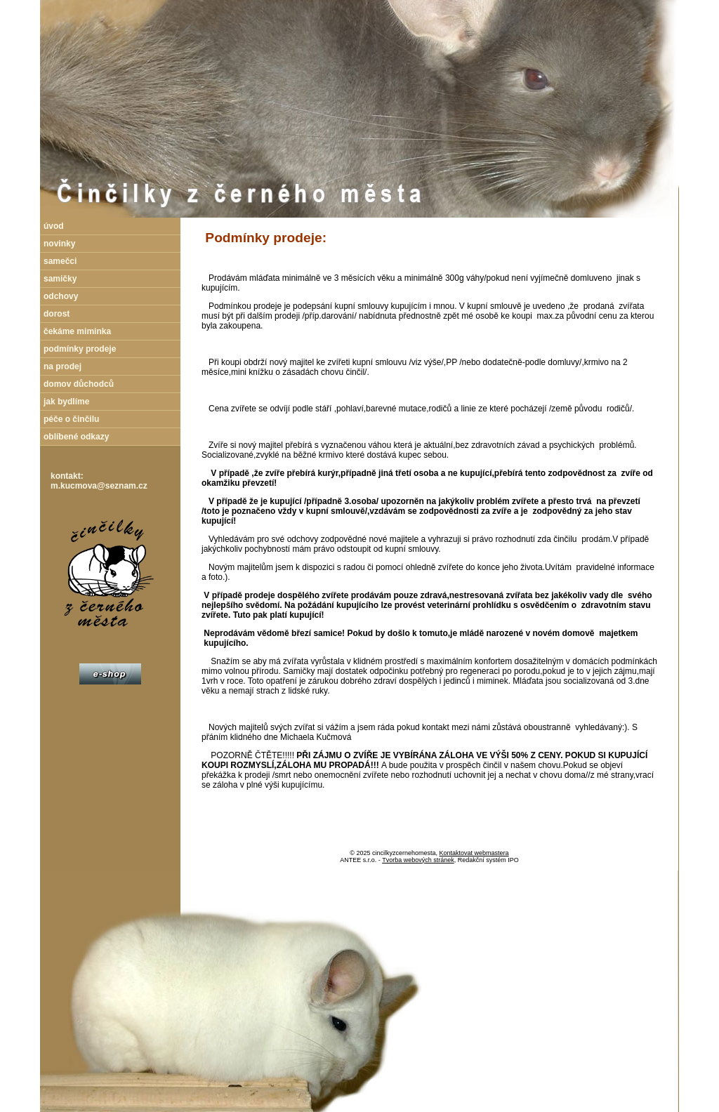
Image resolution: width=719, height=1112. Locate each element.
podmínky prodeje (80, 349)
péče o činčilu (71, 419)
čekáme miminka (77, 331)
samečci (60, 261)
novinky (59, 244)
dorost (57, 314)
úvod (54, 226)
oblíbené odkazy (76, 437)
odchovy (61, 296)
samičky (60, 279)
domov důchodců (79, 384)
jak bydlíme (66, 401)
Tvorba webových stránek (418, 859)
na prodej (62, 366)
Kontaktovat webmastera (474, 852)
